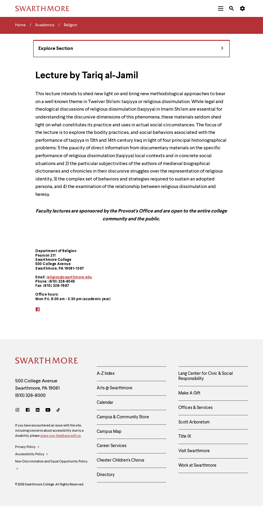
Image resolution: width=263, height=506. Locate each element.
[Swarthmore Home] (47, 361)
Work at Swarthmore (197, 465)
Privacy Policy (27, 447)
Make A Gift (189, 393)
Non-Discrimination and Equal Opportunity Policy (51, 466)
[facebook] (41, 310)
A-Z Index (106, 373)
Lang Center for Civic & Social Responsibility (205, 376)
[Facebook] (27, 410)
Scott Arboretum (194, 422)
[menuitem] (220, 8)
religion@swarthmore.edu (69, 277)
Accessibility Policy (31, 454)
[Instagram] (18, 410)
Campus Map (109, 432)
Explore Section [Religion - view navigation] (130, 49)
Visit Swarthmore (194, 451)
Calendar (105, 403)
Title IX (184, 436)
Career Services (111, 446)
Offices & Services (195, 408)
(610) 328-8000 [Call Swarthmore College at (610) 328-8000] (30, 395)
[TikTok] (58, 410)
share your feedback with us (60, 436)
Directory (106, 475)
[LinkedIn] (37, 410)
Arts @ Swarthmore (114, 388)
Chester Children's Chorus (120, 460)
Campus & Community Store (123, 417)
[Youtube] (48, 410)
